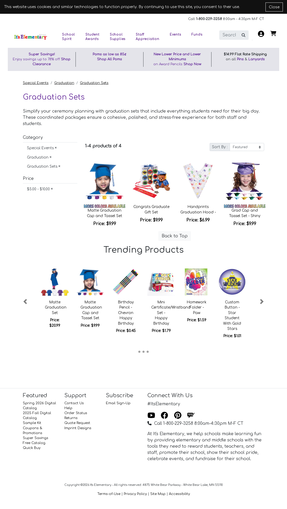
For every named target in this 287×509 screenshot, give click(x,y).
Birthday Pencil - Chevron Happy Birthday (126, 312)
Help (68, 408)
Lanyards (256, 59)
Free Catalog (34, 443)
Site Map (158, 494)
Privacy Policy (135, 494)
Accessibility (179, 494)
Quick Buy (31, 448)
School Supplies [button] (117, 37)
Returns (71, 418)
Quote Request (77, 423)
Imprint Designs (77, 428)
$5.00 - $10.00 (40, 189)
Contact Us (74, 403)
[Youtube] (151, 415)
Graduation (64, 83)
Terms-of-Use (108, 494)
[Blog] (191, 415)
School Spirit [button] (68, 37)
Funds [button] (197, 34)
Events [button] (175, 34)
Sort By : (220, 147)
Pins (240, 59)
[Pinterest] (178, 415)
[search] (229, 35)
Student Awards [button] (92, 37)
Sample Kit (32, 423)
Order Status (75, 413)
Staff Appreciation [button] (147, 37)
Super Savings (35, 438)
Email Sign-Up (118, 403)
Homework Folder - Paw (196, 307)
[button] (25, 301)
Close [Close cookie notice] (274, 7)
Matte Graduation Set (55, 307)
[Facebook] (164, 415)
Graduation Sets (94, 83)
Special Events (36, 83)
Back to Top (175, 236)
